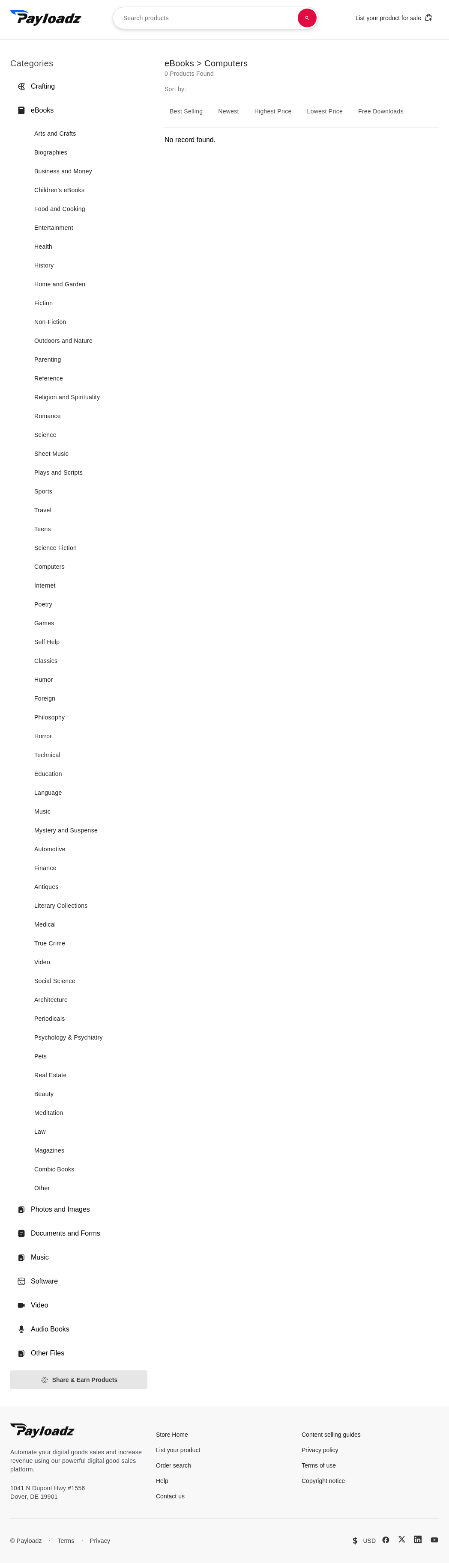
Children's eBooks (59, 190)
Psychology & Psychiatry (68, 1037)
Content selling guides (331, 1434)
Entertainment (53, 227)
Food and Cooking (59, 208)
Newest (228, 111)
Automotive (50, 849)
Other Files (40, 1353)
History (44, 265)
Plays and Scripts (58, 472)
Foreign (44, 698)
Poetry (43, 604)
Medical (45, 924)
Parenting (47, 359)
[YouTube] (434, 1540)
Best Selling (186, 111)
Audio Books (43, 1329)
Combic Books (54, 1169)
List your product (178, 1450)
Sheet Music (51, 453)
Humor (43, 679)
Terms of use (319, 1465)
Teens (42, 529)
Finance (45, 868)
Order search (173, 1465)
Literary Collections (61, 905)
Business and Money (63, 171)
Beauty (44, 1094)
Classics (45, 660)
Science (45, 434)
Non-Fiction (50, 321)
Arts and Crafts (55, 133)
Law (40, 1131)
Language (48, 792)
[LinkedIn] (418, 1539)
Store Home (172, 1434)
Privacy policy (320, 1450)
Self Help (47, 642)
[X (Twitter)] (401, 1539)
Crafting (36, 86)
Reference (48, 378)
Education (48, 773)
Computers (49, 566)
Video (42, 962)
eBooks (35, 110)
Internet (45, 585)
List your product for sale (394, 17)
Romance (47, 416)
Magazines (49, 1150)
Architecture (51, 999)
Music (42, 811)
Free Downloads (381, 111)
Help (162, 1480)
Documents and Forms (58, 1233)
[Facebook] (386, 1540)
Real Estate (50, 1075)
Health (43, 246)
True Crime (49, 943)
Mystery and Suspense (66, 830)
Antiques (46, 886)
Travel (42, 510)
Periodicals (49, 1018)
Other (42, 1188)
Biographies (50, 152)
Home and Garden (59, 284)
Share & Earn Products (79, 1380)
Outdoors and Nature (63, 340)
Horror (43, 736)
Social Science (54, 981)
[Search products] (307, 18)
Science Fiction (55, 547)
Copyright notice (323, 1480)
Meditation (48, 1112)
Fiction (43, 303)
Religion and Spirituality (67, 397)
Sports (43, 491)
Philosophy (49, 717)
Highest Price (273, 111)
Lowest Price (325, 111)
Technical (47, 755)
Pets (40, 1056)
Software (37, 1281)
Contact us (170, 1496)
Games (44, 623)
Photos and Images (53, 1209)
